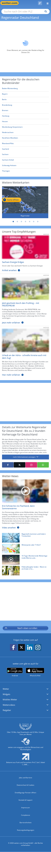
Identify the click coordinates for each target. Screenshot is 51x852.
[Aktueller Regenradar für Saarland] (5, 149)
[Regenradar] (25, 202)
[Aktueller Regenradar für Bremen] (5, 111)
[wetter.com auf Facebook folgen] (13, 647)
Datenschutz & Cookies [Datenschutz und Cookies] (25, 785)
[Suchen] (45, 11)
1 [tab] (13, 221)
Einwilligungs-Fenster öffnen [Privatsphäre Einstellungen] (25, 792)
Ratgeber (7, 710)
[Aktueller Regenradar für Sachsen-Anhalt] (8, 160)
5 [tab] (29, 221)
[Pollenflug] (40, 3)
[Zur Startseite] (11, 3)
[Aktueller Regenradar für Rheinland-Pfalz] (8, 144)
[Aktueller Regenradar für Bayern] (4, 94)
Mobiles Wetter (10, 699)
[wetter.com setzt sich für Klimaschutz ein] (25, 745)
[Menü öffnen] (46, 3)
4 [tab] (25, 221)
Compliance (25, 815)
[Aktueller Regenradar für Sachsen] (5, 155)
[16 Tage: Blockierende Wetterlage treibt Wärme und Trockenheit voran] (24, 560)
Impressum (25, 807)
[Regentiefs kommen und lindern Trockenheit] (24, 538)
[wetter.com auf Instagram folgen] (37, 647)
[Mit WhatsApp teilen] (43, 465)
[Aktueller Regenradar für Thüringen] (6, 171)
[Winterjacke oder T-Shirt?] (24, 549)
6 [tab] (33, 221)
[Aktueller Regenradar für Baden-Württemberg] (10, 89)
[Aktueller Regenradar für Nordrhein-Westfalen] (10, 138)
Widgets (6, 694)
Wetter (6, 688)
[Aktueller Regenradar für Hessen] (5, 122)
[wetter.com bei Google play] (15, 672)
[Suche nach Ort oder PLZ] (25, 11)
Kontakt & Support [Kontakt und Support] (25, 800)
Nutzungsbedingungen (25, 830)
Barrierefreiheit (25, 822)
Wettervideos (9, 705)
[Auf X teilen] (19, 465)
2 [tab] (17, 221)
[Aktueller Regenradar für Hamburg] (5, 116)
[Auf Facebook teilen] (8, 465)
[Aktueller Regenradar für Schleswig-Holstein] (9, 166)
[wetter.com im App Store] (35, 672)
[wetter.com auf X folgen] (21, 648)
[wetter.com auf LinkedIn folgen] (29, 647)
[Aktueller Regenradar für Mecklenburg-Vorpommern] (12, 127)
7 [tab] (37, 221)
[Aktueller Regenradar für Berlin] (4, 100)
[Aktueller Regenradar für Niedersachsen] (7, 133)
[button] (25, 689)
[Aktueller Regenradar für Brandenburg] (7, 105)
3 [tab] (21, 221)
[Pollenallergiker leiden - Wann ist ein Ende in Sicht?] (24, 571)
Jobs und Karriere (25, 777)
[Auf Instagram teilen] (31, 465)
